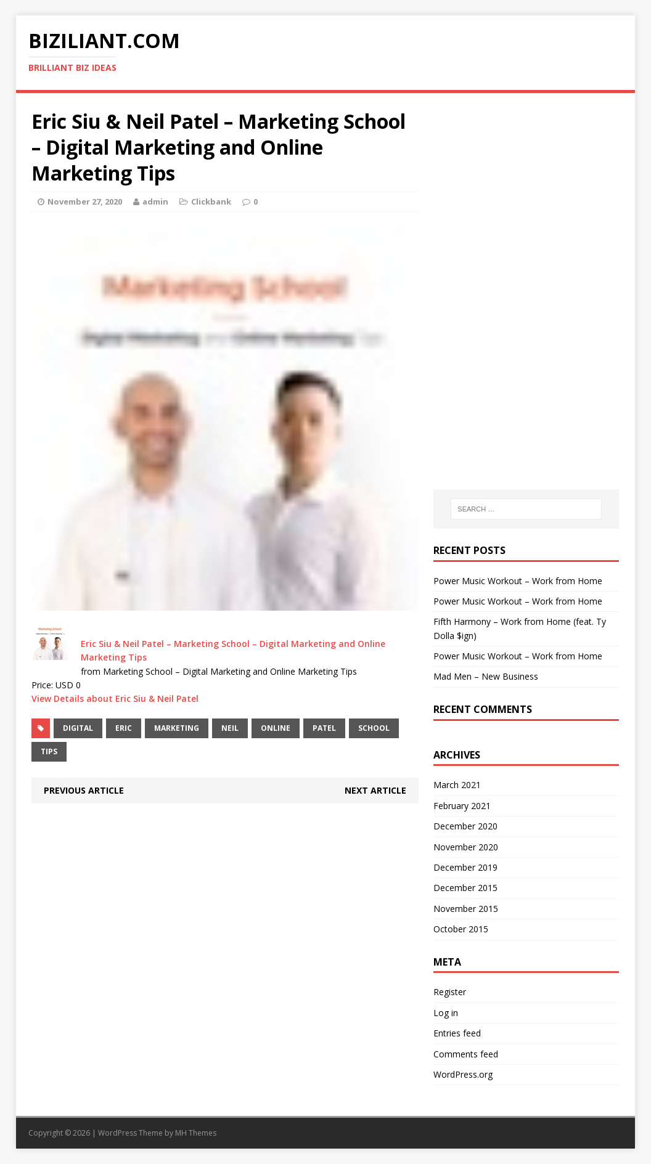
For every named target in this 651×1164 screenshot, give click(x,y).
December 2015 (465, 887)
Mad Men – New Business (485, 676)
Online (275, 728)
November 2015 (465, 908)
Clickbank (211, 201)
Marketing (176, 728)
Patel (324, 728)
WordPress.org (463, 1074)
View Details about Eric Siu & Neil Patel (115, 698)
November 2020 (465, 847)
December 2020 (465, 826)
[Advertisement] (526, 185)
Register (449, 992)
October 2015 (460, 929)
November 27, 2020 (84, 201)
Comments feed (465, 1054)
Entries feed (457, 1033)
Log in (445, 1013)
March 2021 (457, 785)
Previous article (84, 790)
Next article (375, 790)
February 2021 (462, 806)
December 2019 (465, 867)
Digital (78, 728)
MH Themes (195, 1133)
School (374, 728)
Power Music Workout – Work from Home (517, 581)
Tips (49, 751)
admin (155, 201)
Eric (123, 728)
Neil (230, 728)
